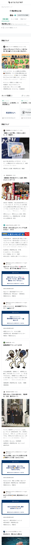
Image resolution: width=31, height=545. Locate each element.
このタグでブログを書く (23, 15)
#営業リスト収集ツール (16, 82)
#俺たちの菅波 (16, 480)
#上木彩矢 (6, 441)
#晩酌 (24, 383)
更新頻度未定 (9, 175)
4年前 (19, 225)
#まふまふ (12, 441)
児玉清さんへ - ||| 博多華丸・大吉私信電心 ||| (10, 103)
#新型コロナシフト (8, 331)
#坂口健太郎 (6, 482)
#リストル (6, 82)
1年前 (24, 46)
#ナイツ (14, 254)
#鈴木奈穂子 (22, 482)
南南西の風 (8, 342)
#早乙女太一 (15, 293)
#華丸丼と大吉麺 (7, 168)
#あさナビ (6, 520)
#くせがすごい (7, 252)
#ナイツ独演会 (7, 254)
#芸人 (14, 218)
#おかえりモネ (7, 480)
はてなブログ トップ (7, 7)
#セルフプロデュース (14, 84)
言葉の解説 (5, 19)
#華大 (24, 214)
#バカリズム (15, 89)
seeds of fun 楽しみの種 (11, 225)
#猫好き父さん (7, 296)
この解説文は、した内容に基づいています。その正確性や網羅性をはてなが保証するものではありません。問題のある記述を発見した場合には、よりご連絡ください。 (9, 28)
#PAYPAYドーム (7, 216)
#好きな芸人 (6, 256)
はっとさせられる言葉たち (12, 531)
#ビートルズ (21, 443)
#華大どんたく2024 (17, 214)
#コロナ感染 (17, 331)
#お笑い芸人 (6, 87)
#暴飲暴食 (6, 385)
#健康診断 (6, 383)
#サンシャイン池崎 (16, 87)
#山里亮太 (6, 250)
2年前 (14, 175)
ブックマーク (5, 100)
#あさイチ (6, 291)
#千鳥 (19, 250)
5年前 (16, 391)
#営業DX (5, 84)
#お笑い (20, 383)
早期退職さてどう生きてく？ (12, 130)
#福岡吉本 (6, 443)
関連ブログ (23, 19)
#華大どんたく (7, 214)
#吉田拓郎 (18, 441)
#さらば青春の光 (7, 218)
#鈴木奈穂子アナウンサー (16, 291)
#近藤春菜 (22, 89)
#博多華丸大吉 (7, 89)
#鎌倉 (23, 168)
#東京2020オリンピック (16, 520)
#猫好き (14, 296)
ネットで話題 (14, 19)
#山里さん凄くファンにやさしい (19, 256)
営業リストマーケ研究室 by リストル (14, 46)
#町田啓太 (22, 293)
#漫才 (18, 254)
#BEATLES (6, 445)
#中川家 (23, 216)
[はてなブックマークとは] (11, 95)
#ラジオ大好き (16, 252)
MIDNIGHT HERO (10, 391)
